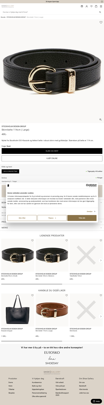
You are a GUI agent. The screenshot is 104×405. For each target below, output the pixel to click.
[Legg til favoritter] (101, 22)
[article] (17, 258)
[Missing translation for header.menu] (101, 6)
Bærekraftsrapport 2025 (62, 394)
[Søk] (100, 12)
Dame (10, 382)
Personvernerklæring (39, 393)
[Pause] (102, 1)
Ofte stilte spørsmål (39, 396)
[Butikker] (82, 6)
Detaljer (90, 211)
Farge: (6, 146)
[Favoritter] (91, 6)
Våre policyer (60, 386)
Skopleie (11, 393)
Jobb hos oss (84, 393)
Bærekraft (82, 386)
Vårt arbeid (59, 382)
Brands (3, 17)
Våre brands (83, 389)
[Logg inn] (86, 6)
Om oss (82, 382)
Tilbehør (11, 389)
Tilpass (52, 218)
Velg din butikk (10, 171)
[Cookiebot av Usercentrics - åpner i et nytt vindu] (88, 185)
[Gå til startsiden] (8, 6)
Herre (10, 386)
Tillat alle (82, 218)
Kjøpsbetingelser (38, 389)
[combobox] (50, 12)
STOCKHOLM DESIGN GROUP (16, 17)
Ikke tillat (22, 218)
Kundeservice (37, 382)
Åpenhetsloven (61, 389)
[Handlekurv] (96, 6)
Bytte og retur (37, 386)
